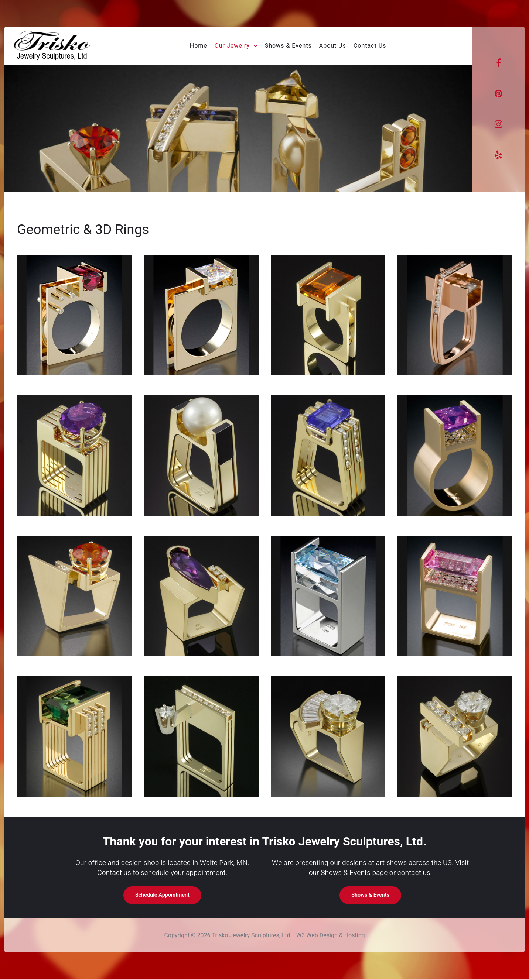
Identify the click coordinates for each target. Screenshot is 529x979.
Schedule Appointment (162, 895)
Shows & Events (370, 895)
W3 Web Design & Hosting (330, 935)
